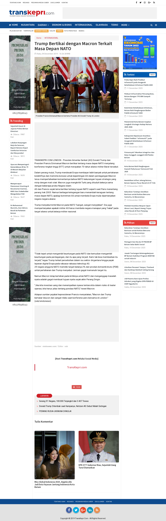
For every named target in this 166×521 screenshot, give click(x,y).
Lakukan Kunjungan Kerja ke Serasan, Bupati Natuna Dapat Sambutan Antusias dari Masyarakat (19, 147)
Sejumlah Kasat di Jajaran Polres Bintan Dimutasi (19, 128)
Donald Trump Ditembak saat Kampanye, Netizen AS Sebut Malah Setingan (72, 406)
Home (13, 25)
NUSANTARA (28, 25)
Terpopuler (28, 31)
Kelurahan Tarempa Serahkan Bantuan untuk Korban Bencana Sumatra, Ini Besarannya (137, 194)
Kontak (65, 2)
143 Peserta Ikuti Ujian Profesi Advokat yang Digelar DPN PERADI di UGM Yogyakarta (139, 281)
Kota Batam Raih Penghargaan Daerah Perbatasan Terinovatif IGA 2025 (138, 169)
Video (59, 31)
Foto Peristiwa (70, 31)
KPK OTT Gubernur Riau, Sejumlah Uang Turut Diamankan (97, 466)
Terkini (129, 74)
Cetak (76, 387)
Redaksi (26, 2)
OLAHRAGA (102, 25)
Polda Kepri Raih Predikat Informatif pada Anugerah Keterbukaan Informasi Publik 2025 (138, 82)
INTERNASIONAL (83, 25)
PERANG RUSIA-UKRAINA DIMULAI (55, 411)
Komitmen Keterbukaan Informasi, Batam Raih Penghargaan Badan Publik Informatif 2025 (138, 110)
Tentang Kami (15, 2)
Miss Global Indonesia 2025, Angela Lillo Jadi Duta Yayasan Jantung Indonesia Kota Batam (54, 484)
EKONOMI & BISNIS (62, 25)
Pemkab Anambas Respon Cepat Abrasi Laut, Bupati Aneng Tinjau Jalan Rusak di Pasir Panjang (137, 208)
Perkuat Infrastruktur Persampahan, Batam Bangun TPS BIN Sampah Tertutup (139, 96)
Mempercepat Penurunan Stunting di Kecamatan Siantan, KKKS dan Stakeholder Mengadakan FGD (20, 188)
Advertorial (41, 31)
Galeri (52, 31)
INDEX (152, 75)
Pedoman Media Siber (40, 2)
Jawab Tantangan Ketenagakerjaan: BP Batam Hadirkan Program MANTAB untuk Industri (139, 256)
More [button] (124, 25)
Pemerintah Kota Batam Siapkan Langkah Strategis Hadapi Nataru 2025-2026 (138, 124)
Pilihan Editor (16, 31)
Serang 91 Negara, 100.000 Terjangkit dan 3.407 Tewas (64, 401)
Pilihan (129, 222)
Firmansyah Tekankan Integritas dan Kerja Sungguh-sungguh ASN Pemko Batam (139, 155)
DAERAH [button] (42, 25)
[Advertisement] (110, 13)
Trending (16, 120)
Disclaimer (55, 2)
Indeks (81, 31)
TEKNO (114, 25)
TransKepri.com (77, 367)
